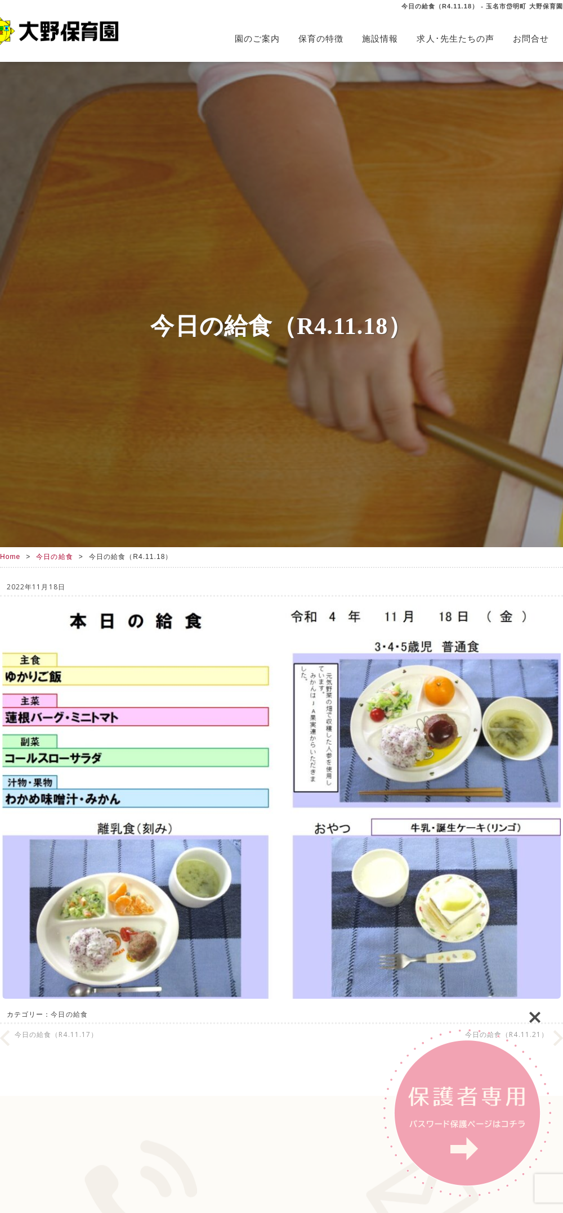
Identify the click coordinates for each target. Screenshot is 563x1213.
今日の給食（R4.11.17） (56, 1034)
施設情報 (380, 38)
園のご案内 (257, 38)
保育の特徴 (320, 38)
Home (10, 557)
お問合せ (531, 38)
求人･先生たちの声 (455, 38)
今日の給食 (54, 557)
